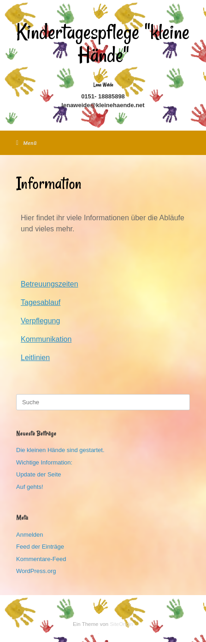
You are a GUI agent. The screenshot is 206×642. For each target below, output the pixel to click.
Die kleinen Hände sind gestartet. (60, 450)
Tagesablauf (40, 302)
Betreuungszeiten (49, 284)
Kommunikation (46, 339)
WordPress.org (36, 570)
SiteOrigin (121, 624)
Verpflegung (40, 321)
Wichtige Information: (44, 462)
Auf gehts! (29, 486)
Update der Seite (38, 474)
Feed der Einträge (40, 546)
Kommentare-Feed (41, 559)
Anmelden (29, 534)
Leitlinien (35, 357)
